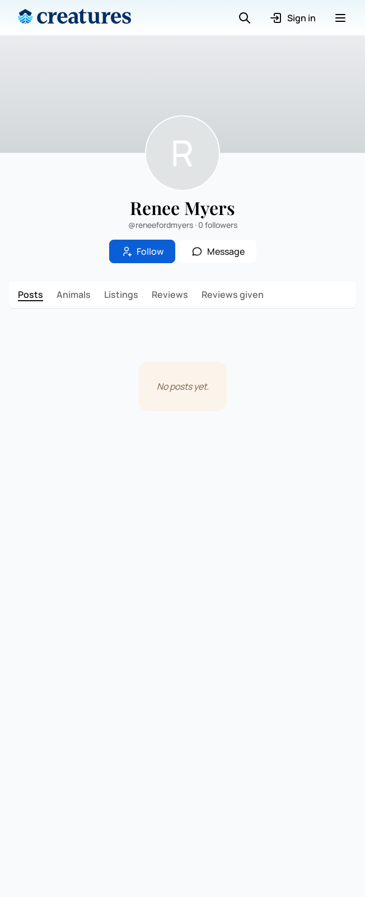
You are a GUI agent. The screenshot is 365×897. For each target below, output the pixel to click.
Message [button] (218, 251)
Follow (142, 251)
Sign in (292, 18)
